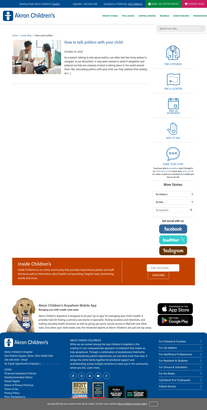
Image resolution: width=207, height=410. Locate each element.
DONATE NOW (194, 4)
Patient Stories (110, 15)
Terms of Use (11, 389)
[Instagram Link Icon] (81, 376)
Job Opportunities (51, 363)
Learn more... (94, 367)
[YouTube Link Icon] (98, 376)
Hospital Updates (147, 15)
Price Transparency (14, 396)
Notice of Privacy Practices (18, 385)
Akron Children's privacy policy (132, 403)
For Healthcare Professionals (175, 354)
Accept (153, 404)
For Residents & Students (173, 360)
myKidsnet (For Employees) (174, 380)
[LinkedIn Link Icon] (90, 376)
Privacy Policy (11, 393)
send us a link (188, 171)
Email (24, 359)
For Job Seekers (168, 347)
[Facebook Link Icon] (73, 376)
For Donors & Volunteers (173, 367)
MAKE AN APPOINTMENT (163, 4)
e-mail (168, 171)
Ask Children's (135, 4)
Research (164, 15)
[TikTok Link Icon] (106, 376)
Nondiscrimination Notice (18, 377)
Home (15, 35)
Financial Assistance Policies (20, 373)
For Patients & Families (172, 341)
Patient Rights (12, 381)
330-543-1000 (11, 359)
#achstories (173, 168)
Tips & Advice (128, 15)
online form (160, 171)
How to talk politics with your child (98, 42)
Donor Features (181, 15)
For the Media (167, 373)
